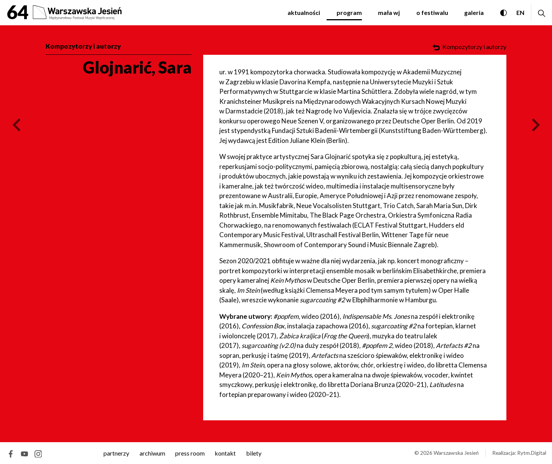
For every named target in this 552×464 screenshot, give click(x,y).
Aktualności (304, 12)
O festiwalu (432, 12)
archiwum (152, 453)
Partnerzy (116, 453)
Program (349, 12)
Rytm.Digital (531, 452)
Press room (190, 453)
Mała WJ (389, 12)
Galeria (474, 12)
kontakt (225, 453)
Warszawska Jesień (456, 452)
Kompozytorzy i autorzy (83, 46)
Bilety (253, 453)
